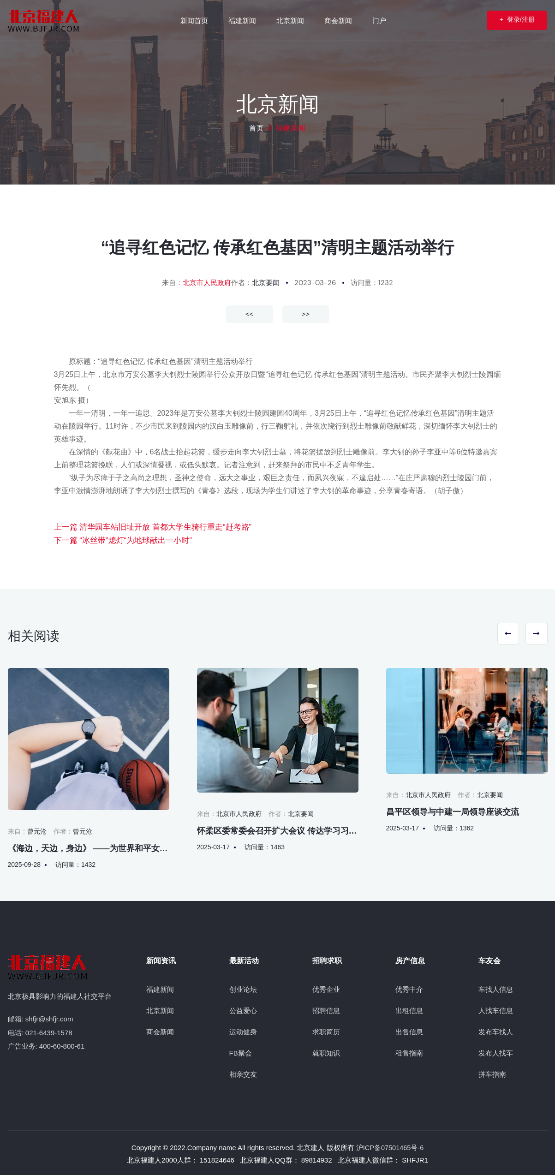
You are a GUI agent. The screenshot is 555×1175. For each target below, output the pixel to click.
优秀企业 (326, 988)
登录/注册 (510, 20)
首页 (256, 128)
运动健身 (243, 1030)
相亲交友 (243, 1073)
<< (249, 313)
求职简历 (326, 1030)
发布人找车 (495, 1052)
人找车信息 (495, 1009)
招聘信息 (326, 1009)
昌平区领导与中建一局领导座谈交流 (452, 810)
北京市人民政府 (207, 282)
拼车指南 (492, 1073)
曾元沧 (37, 829)
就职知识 (326, 1052)
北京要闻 (266, 282)
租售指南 (409, 1052)
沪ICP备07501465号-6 (389, 1146)
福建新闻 (160, 988)
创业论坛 (243, 988)
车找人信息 (495, 988)
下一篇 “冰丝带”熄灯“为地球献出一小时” (119, 539)
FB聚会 (240, 1052)
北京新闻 (160, 1009)
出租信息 (409, 1009)
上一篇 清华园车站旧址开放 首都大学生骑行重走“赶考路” (147, 527)
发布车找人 (495, 1030)
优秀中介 (409, 988)
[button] (502, 633)
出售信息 (409, 1030)
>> (306, 313)
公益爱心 (243, 1009)
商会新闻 (160, 1030)
